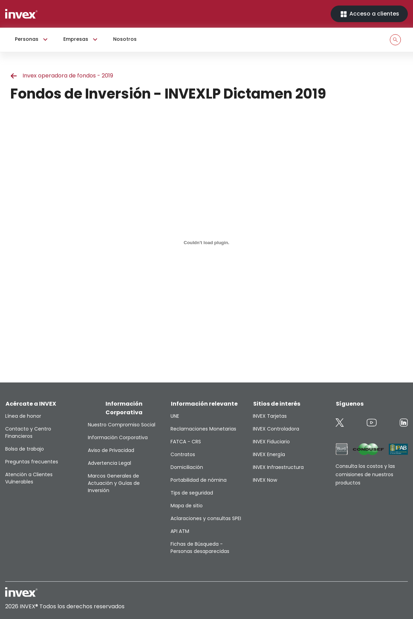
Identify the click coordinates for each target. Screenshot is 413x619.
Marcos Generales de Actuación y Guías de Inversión (114, 483)
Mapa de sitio (187, 505)
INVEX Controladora (276, 428)
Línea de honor (23, 416)
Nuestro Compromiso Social (121, 424)
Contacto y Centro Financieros (28, 432)
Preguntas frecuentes (31, 461)
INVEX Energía (269, 454)
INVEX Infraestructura (278, 467)
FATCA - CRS (186, 441)
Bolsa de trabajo (24, 448)
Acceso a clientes (369, 14)
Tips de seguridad (192, 492)
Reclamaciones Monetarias (203, 428)
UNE (175, 416)
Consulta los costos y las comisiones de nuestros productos (365, 474)
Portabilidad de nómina (199, 480)
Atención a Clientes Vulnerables (29, 478)
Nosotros (125, 39)
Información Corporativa (118, 437)
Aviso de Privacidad (111, 450)
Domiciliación (187, 467)
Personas (32, 39)
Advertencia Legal (109, 463)
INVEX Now (265, 480)
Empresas (81, 39)
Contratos (183, 454)
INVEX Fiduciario (271, 441)
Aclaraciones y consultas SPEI (206, 518)
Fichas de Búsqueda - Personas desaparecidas (200, 548)
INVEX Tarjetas (270, 416)
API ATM (180, 531)
